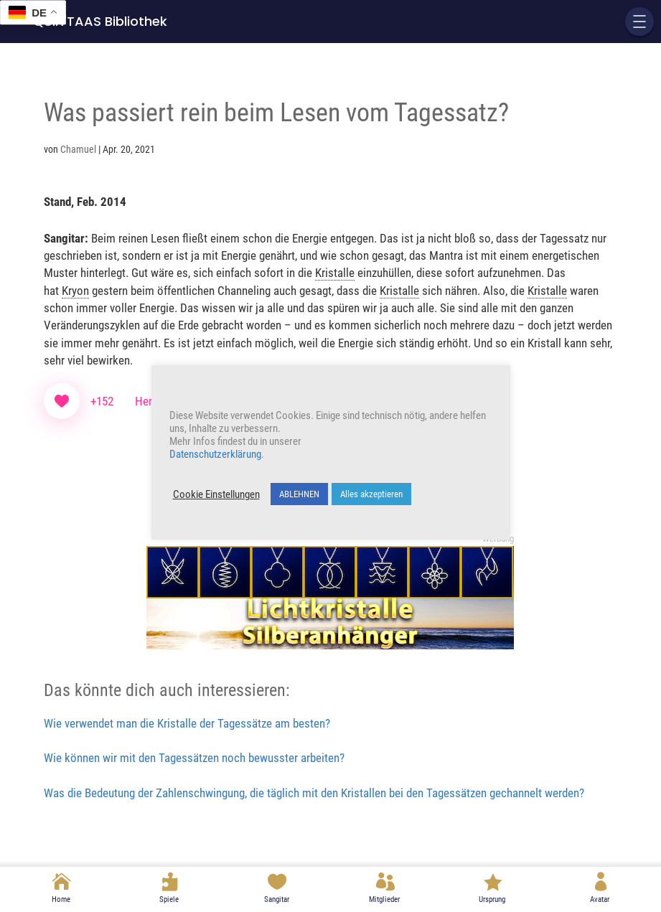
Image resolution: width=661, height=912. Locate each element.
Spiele (169, 899)
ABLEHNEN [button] (299, 494)
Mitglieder (384, 899)
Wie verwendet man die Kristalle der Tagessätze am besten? (187, 723)
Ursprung (492, 899)
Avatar (599, 899)
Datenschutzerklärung (215, 454)
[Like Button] (62, 401)
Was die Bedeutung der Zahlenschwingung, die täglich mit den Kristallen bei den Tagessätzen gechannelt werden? (314, 793)
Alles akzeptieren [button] (371, 494)
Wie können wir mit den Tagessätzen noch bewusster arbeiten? (194, 758)
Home (61, 899)
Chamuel (78, 149)
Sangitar (276, 899)
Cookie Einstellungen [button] (216, 494)
